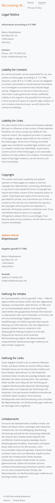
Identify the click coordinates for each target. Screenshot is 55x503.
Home (30, 2)
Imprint (42, 2)
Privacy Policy (34, 7)
